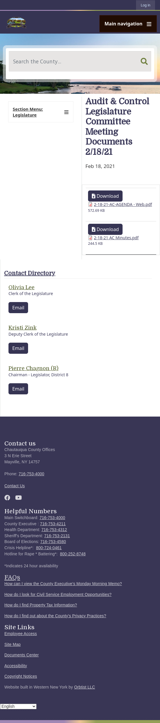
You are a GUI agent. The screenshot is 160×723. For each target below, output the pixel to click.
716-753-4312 (54, 530)
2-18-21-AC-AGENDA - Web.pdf (123, 204)
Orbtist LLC (84, 687)
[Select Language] (18, 706)
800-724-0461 (49, 548)
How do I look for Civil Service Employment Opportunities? (57, 594)
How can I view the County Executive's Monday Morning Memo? (63, 584)
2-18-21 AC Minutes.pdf (116, 237)
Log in (145, 5)
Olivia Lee (21, 287)
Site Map (12, 644)
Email (18, 307)
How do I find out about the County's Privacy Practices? (55, 616)
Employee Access (20, 634)
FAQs (12, 577)
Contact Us (14, 486)
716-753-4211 (53, 524)
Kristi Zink (22, 328)
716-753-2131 (57, 536)
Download (105, 196)
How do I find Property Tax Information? (40, 605)
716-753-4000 (31, 474)
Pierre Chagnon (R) (33, 368)
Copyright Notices (20, 676)
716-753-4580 (53, 542)
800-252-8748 (73, 554)
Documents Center (21, 655)
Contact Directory (29, 273)
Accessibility (15, 666)
